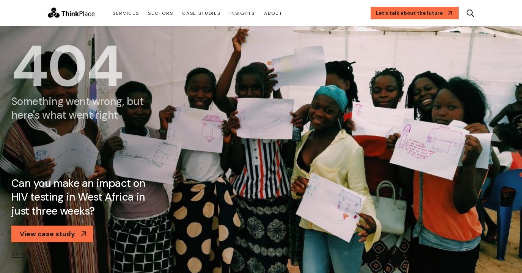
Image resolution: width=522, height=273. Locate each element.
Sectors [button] (160, 13)
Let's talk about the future (414, 13)
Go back (22, 253)
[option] (261, 149)
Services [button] (126, 13)
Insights (242, 13)
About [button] (273, 13)
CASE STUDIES (201, 13)
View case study (53, 233)
